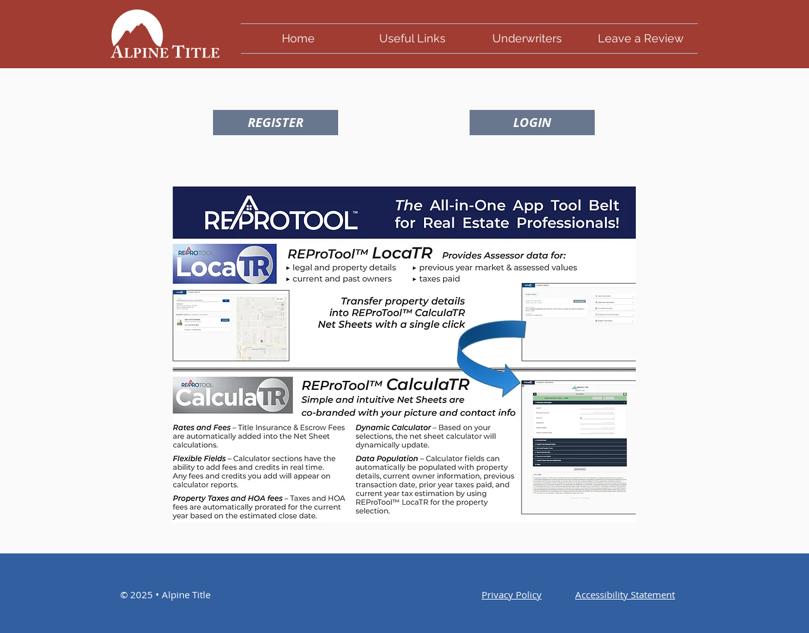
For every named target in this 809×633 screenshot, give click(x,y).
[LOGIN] (532, 122)
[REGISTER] (275, 122)
